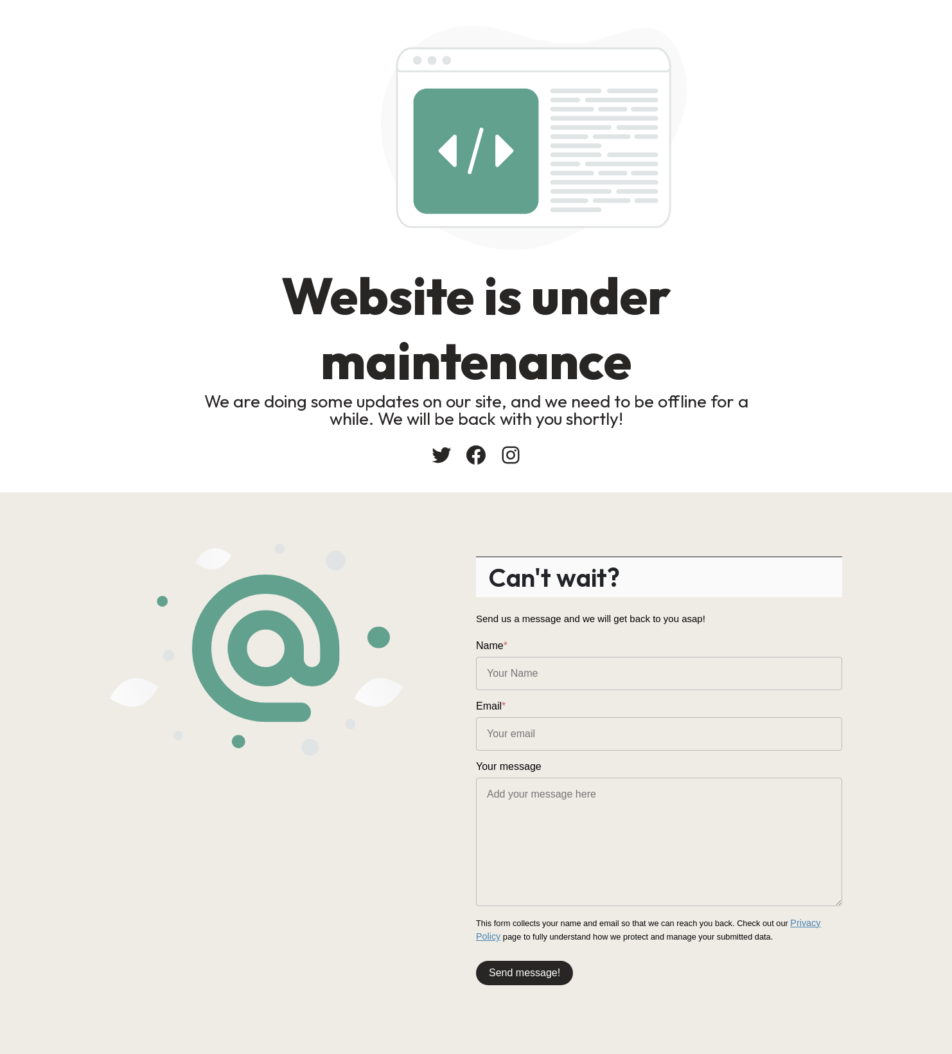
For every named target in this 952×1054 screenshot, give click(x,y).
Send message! (524, 969)
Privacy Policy (816, 922)
